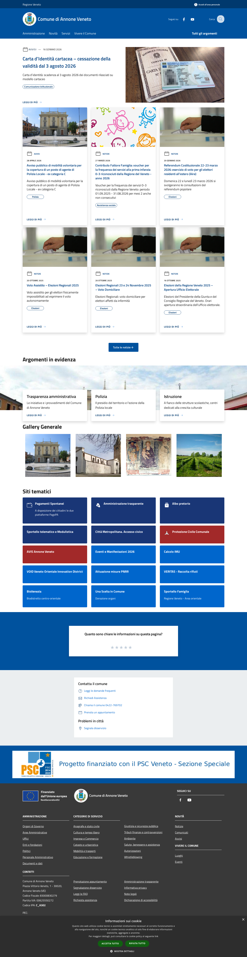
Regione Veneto (32, 4)
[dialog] (123, 936)
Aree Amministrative (35, 832)
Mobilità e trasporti (84, 851)
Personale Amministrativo (38, 857)
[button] (123, 951)
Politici (27, 851)
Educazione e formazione (87, 857)
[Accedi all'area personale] (207, 5)
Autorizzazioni (132, 851)
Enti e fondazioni (32, 845)
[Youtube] (189, 19)
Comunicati (181, 832)
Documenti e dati (33, 863)
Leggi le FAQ (80, 894)
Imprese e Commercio (85, 839)
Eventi (179, 862)
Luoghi (179, 856)
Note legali (130, 894)
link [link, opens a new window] (156, 936)
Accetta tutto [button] (110, 943)
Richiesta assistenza (85, 900)
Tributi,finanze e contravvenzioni (143, 832)
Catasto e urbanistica (85, 845)
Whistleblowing (133, 857)
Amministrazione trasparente (141, 881)
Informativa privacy (135, 888)
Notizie (102, 153)
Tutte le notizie (123, 347)
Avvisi (32, 49)
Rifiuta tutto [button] (137, 943)
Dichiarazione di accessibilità (140, 900)
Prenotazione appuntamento (90, 881)
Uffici (26, 839)
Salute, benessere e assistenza (142, 845)
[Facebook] (181, 19)
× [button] (243, 919)
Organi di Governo (33, 826)
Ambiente (130, 838)
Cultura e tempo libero (86, 832)
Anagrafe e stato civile (86, 826)
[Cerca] (220, 19)
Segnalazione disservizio (87, 888)
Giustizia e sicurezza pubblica (141, 826)
